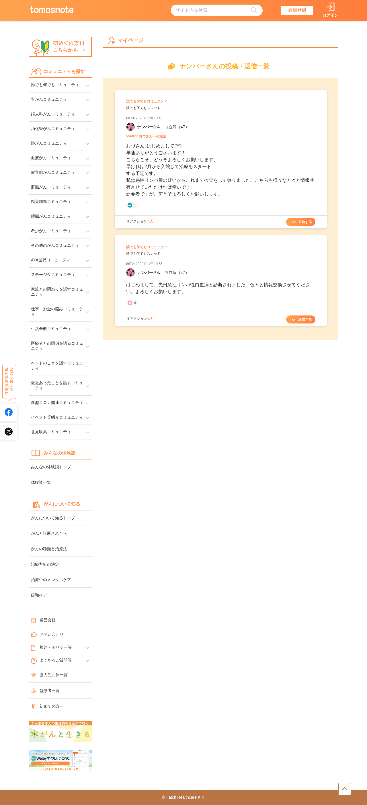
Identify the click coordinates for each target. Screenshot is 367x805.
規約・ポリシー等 (51, 647)
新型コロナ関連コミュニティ (57, 402)
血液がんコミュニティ (51, 157)
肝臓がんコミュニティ (51, 187)
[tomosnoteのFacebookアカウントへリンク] (8, 412)
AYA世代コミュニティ (51, 260)
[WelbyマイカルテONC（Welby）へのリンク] (60, 761)
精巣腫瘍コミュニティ (51, 201)
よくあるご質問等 (51, 660)
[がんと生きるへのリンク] (60, 732)
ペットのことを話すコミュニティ (57, 365)
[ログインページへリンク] (330, 10)
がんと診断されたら (49, 533)
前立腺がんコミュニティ (53, 172)
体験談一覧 (41, 482)
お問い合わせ (47, 635)
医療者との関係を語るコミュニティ (57, 346)
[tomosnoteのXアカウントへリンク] (8, 431)
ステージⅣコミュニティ (53, 274)
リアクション (139, 221)
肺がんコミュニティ (49, 143)
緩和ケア (39, 595)
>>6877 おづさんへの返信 (146, 136)
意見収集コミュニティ (51, 431)
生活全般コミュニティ (51, 328)
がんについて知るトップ (53, 518)
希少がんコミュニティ (51, 230)
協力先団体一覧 (49, 674)
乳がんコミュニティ (49, 99)
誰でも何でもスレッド (143, 108)
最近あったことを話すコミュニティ (57, 385)
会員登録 (297, 10)
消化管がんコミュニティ (53, 128)
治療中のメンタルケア (51, 579)
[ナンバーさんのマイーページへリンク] (130, 127)
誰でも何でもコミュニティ (55, 84)
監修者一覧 (45, 690)
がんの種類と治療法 (49, 548)
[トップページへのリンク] (52, 10)
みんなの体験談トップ (51, 467)
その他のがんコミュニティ (55, 245)
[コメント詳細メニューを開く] (312, 263)
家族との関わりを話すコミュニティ (57, 292)
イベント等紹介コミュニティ (57, 417)
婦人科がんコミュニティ (53, 114)
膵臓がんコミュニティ (51, 216)
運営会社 (43, 620)
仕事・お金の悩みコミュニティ (57, 311)
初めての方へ (47, 706)
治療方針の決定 (45, 564)
